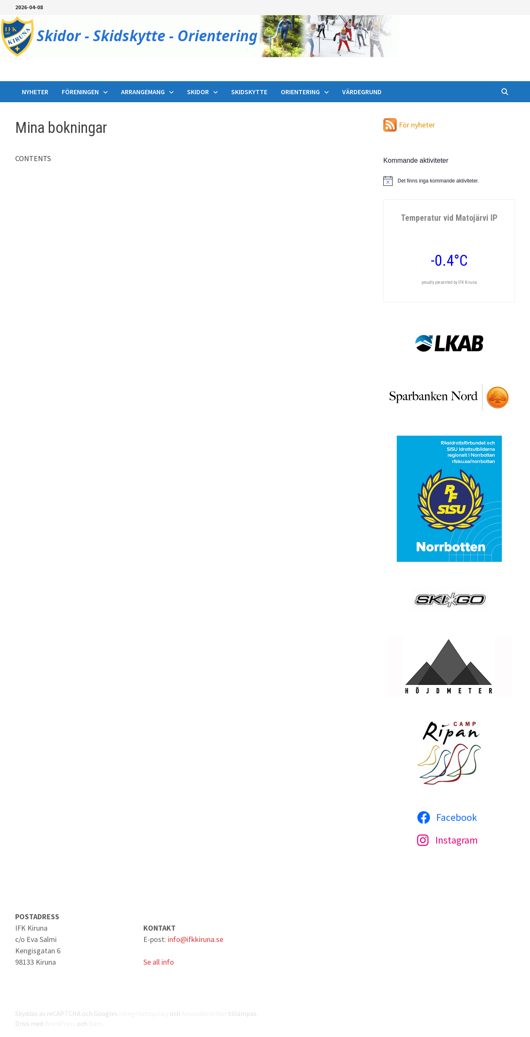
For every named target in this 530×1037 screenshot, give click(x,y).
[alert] (449, 181)
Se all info (158, 962)
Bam (95, 1023)
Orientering (300, 91)
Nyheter (35, 91)
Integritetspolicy (144, 1013)
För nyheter (417, 125)
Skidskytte (249, 91)
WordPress (60, 1023)
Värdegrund (362, 91)
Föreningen (80, 91)
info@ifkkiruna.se (195, 939)
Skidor (198, 91)
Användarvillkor (204, 1013)
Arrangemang (143, 91)
